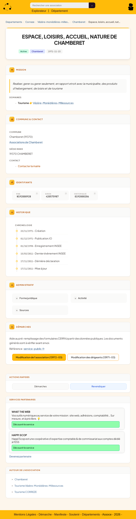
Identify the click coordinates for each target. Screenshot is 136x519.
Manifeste (60, 514)
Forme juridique (28, 298)
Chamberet (78, 21)
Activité (82, 298)
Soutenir (74, 514)
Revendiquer (98, 386)
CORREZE (29, 21)
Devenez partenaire (20, 456)
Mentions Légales (25, 514)
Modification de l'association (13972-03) (39, 357)
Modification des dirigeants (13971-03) (93, 357)
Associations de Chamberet (26, 142)
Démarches (40, 386)
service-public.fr (34, 348)
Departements (14, 21)
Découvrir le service (23, 424)
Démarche (45, 514)
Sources (24, 310)
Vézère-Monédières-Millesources (53, 21)
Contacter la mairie (29, 166)
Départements (91, 514)
